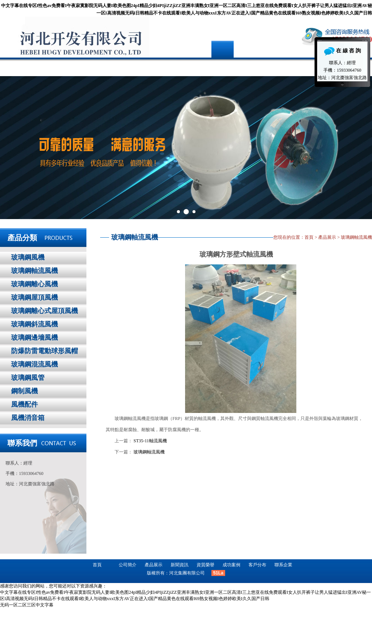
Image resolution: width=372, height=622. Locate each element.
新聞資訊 (162, 66)
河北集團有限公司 (187, 573)
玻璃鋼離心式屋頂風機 (44, 311)
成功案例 (209, 66)
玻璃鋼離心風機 (34, 284)
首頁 (23, 66)
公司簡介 (70, 66)
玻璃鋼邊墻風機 (34, 337)
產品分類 (22, 238)
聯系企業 (301, 66)
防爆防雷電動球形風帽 (44, 351)
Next (362, 148)
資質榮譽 (205, 564)
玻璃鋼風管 (28, 377)
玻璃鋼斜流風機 (34, 324)
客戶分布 (255, 66)
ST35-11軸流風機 (150, 440)
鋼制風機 (24, 391)
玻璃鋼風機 (28, 257)
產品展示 (116, 66)
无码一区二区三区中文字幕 (26, 605)
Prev (10, 148)
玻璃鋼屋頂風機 (34, 297)
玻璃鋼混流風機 (34, 364)
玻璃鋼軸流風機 (34, 270)
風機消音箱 (28, 417)
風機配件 (24, 404)
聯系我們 (22, 443)
